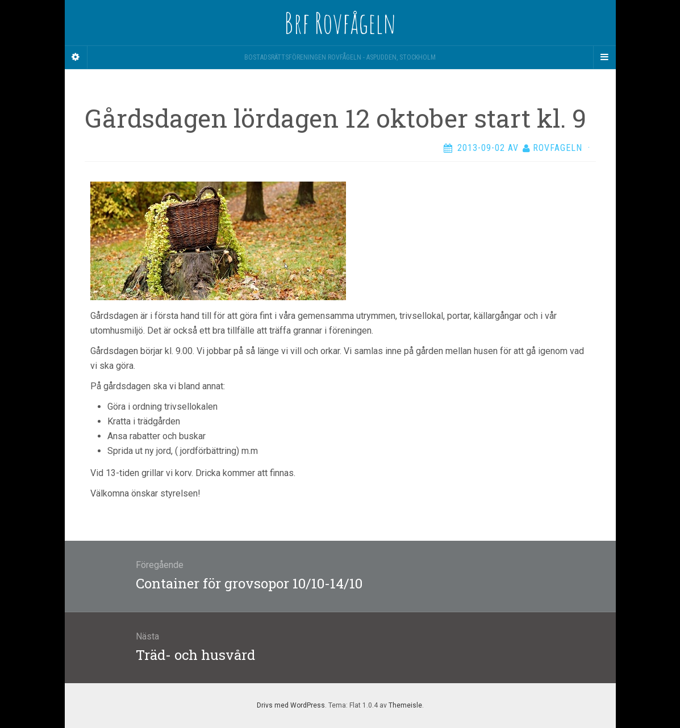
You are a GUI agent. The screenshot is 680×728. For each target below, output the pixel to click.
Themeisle (405, 705)
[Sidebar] (76, 57)
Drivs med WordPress (291, 705)
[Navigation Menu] (604, 57)
